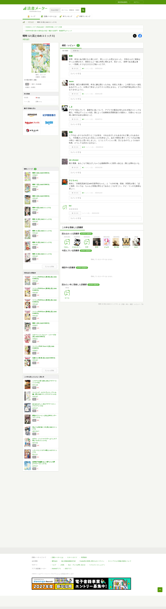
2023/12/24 (98, 193)
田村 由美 (35, 385)
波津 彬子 (35, 408)
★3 (83, 193)
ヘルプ (54, 565)
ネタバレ (76, 50)
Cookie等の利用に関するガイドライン (92, 561)
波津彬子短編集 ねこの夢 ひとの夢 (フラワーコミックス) (43, 463)
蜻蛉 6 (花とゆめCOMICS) (40, 173)
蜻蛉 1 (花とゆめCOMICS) (40, 323)
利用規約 (84, 557)
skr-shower (74, 160)
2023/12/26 (98, 167)
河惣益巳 (35, 175)
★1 (83, 94)
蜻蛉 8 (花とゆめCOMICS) (40, 196)
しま (71, 107)
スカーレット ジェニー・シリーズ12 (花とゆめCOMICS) (44, 336)
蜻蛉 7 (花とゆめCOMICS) (40, 184)
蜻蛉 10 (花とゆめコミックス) (42, 219)
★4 (83, 68)
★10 (83, 147)
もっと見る (49, 266)
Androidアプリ (56, 568)
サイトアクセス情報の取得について (119, 561)
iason (71, 81)
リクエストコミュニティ (97, 565)
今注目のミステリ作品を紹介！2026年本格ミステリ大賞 (43, 27)
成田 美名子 (35, 431)
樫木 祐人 (35, 454)
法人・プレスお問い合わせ (76, 565)
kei (70, 206)
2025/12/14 (98, 68)
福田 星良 (35, 443)
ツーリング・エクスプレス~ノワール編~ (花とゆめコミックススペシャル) (44, 393)
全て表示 (65, 50)
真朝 (71, 56)
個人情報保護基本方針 (68, 561)
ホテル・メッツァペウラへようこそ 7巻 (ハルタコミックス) (44, 439)
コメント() (89, 68)
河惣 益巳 (31, 22)
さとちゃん (73, 180)
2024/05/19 (99, 147)
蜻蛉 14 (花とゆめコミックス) (42, 254)
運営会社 (54, 561)
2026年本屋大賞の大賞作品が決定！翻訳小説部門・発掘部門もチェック (48, 31)
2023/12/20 (95, 213)
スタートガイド (72, 557)
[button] (83, 10)
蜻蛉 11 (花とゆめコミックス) (42, 231)
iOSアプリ (68, 568)
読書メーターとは (57, 557)
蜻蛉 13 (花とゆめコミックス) (42, 242)
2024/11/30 (98, 94)
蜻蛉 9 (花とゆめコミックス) (41, 208)
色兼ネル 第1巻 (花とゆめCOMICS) (43, 358)
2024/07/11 (98, 119)
